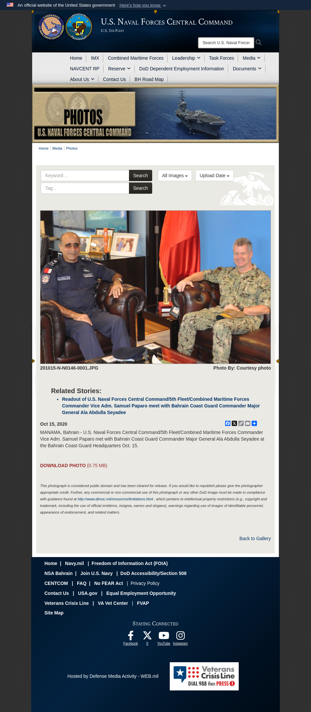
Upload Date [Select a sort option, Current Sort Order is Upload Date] (214, 175)
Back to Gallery (255, 538)
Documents (247, 68)
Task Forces (221, 58)
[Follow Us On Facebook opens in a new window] (130, 637)
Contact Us (114, 79)
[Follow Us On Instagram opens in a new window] (180, 637)
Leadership (186, 58)
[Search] (226, 42)
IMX (95, 58)
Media (252, 58)
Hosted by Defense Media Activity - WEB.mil (112, 676)
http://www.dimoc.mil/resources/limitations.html (115, 499)
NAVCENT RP (84, 68)
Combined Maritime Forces (135, 58)
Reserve (119, 68)
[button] (143, 5)
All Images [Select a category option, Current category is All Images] (175, 175)
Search (140, 175)
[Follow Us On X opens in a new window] (147, 637)
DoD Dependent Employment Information (181, 68)
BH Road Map (149, 79)
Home (76, 58)
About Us (82, 79)
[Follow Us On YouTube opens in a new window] (164, 637)
